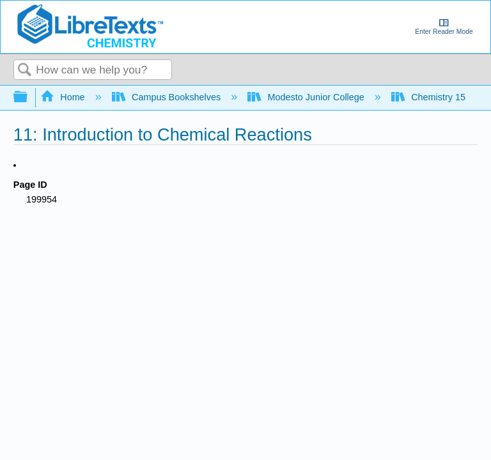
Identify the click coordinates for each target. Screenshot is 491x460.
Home (64, 97)
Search (24, 70)
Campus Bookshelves (168, 97)
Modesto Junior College (307, 97)
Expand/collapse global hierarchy (28, 97)
